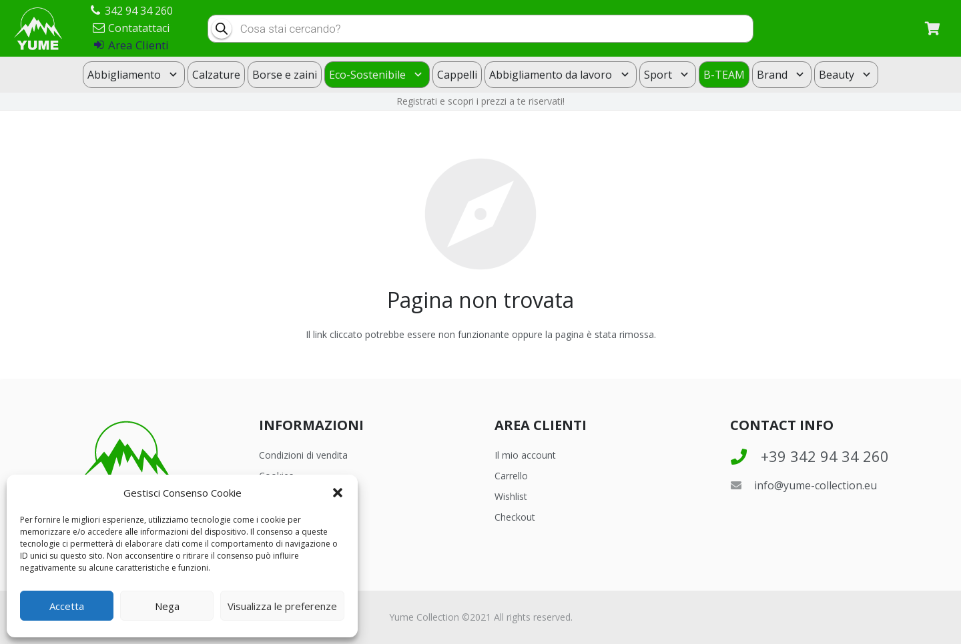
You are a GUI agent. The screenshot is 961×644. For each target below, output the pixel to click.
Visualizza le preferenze (282, 606)
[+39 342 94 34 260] (745, 457)
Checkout (515, 517)
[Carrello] (932, 28)
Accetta (66, 606)
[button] (337, 492)
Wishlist (511, 496)
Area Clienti (131, 45)
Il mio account (525, 455)
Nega (167, 606)
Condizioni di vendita (303, 455)
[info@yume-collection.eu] (742, 485)
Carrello (511, 475)
